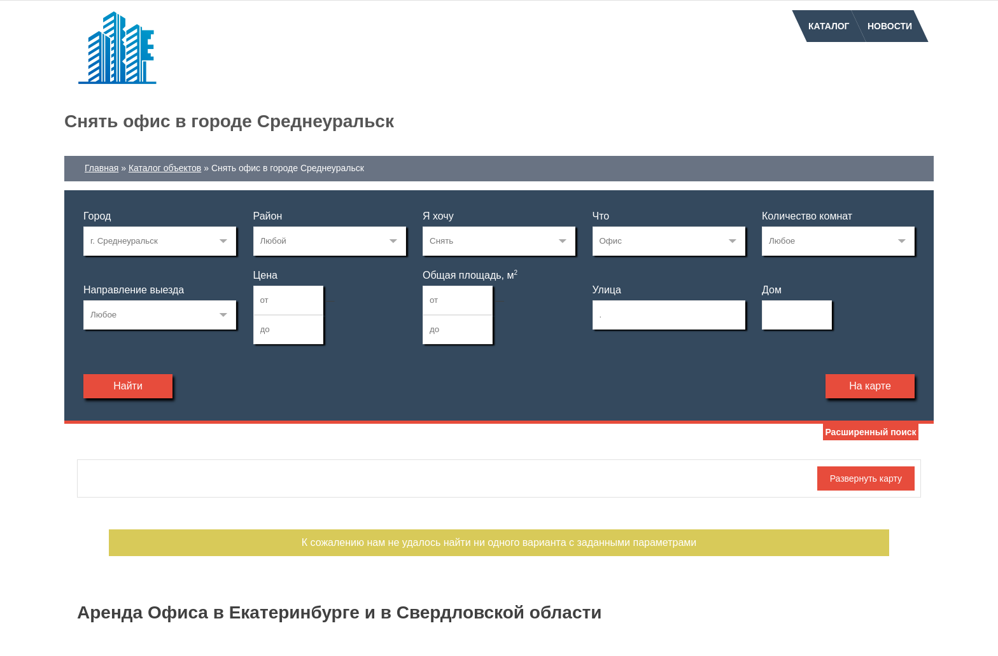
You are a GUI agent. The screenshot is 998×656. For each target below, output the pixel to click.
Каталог (829, 26)
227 (159, 241)
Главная (101, 168)
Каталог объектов (165, 168)
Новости (890, 26)
